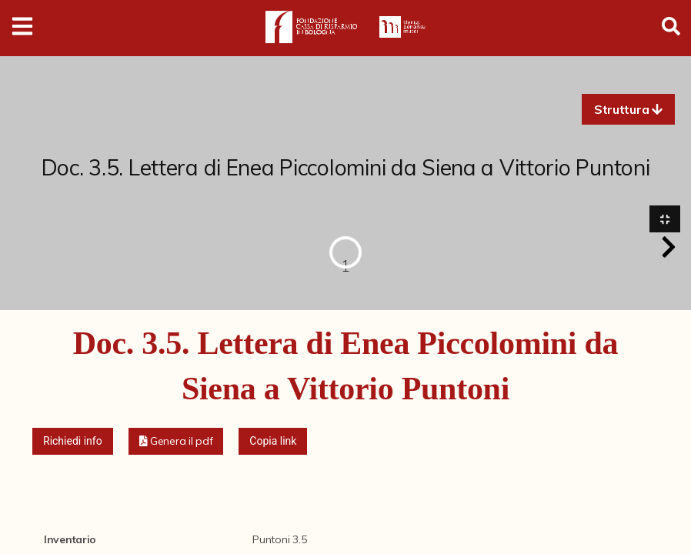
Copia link (272, 441)
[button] (628, 109)
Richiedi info (72, 441)
